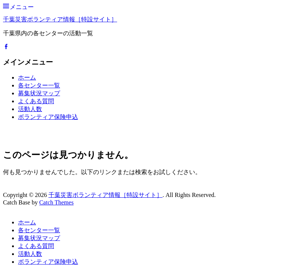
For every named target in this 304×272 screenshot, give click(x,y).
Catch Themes (56, 202)
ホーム (27, 77)
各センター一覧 (39, 85)
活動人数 (30, 109)
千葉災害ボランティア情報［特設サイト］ (60, 19)
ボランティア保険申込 (48, 117)
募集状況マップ (39, 93)
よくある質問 (36, 101)
